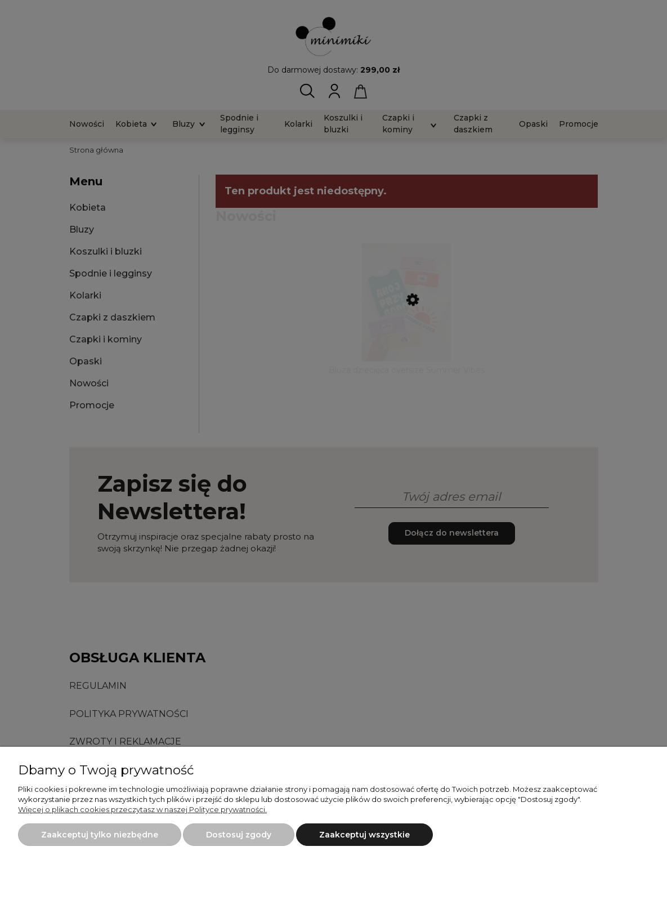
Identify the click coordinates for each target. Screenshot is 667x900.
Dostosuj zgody (238, 835)
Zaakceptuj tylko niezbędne (99, 835)
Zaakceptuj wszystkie (364, 835)
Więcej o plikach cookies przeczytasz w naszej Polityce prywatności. (142, 809)
